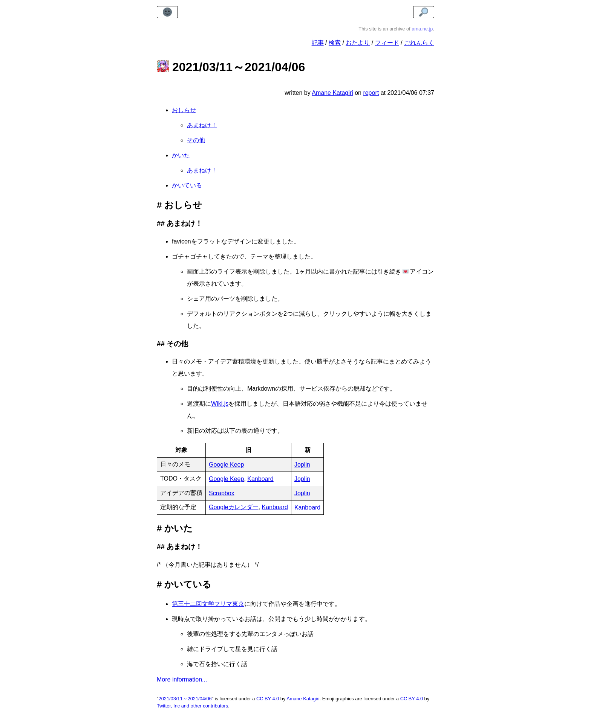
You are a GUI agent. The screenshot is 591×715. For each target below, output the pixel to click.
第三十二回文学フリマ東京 (208, 604)
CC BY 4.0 (267, 698)
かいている (187, 185)
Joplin (302, 464)
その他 (196, 140)
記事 (318, 43)
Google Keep (226, 464)
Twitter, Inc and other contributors (192, 706)
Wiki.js (219, 403)
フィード (387, 43)
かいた (181, 155)
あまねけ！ (202, 125)
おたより (358, 43)
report (371, 93)
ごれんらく (419, 43)
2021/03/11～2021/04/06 (185, 698)
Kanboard (260, 479)
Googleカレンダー (234, 507)
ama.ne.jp (422, 29)
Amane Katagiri (303, 698)
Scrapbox (221, 493)
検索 (335, 43)
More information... (182, 679)
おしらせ (184, 110)
